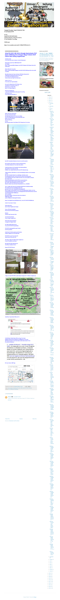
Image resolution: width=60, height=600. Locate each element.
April (51, 566)
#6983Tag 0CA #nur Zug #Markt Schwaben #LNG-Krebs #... (52, 137)
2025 (50, 98)
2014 (50, 586)
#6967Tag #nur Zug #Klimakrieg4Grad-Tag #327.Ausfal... (52, 290)
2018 (50, 579)
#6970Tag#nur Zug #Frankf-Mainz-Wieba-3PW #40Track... (52, 237)
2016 (50, 583)
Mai (50, 564)
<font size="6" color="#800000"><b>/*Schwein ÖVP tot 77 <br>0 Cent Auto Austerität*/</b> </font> (46, 55)
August (51, 559)
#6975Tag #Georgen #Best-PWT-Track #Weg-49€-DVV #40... (52, 423)
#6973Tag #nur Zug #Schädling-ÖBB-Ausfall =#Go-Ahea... (52, 335)
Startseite (21, 418)
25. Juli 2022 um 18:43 (17, 396)
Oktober (51, 108)
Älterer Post (35, 418)
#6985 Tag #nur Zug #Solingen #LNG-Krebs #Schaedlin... (52, 199)
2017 (50, 581)
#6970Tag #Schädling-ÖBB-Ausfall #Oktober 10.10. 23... (52, 415)
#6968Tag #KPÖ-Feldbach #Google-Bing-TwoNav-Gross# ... (52, 471)
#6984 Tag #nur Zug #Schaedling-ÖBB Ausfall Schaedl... (52, 214)
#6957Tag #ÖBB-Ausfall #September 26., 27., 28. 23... (52, 539)
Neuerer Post (7, 418)
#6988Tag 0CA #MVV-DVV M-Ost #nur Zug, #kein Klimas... (51, 146)
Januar (51, 571)
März (51, 567)
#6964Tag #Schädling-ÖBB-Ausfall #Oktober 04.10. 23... (52, 494)
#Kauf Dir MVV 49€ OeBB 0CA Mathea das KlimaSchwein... (52, 122)
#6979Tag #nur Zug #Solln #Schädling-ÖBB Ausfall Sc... (52, 267)
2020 (50, 576)
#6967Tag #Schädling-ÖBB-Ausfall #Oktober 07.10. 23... (52, 464)
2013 (50, 588)
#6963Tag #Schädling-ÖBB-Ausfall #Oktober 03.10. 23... (52, 509)
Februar (51, 569)
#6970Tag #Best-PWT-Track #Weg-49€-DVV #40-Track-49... (52, 432)
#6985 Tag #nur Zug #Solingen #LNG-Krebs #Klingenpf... (52, 184)
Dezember (51, 103)
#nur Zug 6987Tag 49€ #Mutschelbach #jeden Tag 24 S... (52, 169)
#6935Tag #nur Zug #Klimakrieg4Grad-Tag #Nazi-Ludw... (52, 275)
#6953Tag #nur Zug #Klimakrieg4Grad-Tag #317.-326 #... (52, 328)
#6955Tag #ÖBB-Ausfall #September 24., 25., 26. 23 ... (52, 547)
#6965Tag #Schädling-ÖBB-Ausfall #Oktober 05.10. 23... (52, 486)
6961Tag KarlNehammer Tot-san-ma (52, 553)
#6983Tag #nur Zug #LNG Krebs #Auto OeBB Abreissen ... (52, 229)
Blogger (35, 597)
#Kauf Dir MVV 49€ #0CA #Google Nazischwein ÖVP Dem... (52, 114)
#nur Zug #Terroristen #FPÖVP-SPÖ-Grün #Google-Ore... (52, 298)
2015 (50, 584)
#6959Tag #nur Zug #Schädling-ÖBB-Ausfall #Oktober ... (52, 320)
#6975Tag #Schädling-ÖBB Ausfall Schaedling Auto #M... (52, 343)
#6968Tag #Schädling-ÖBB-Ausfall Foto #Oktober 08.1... (52, 449)
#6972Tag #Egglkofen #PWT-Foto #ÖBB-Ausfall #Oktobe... (52, 391)
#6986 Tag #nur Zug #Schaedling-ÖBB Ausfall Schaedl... (52, 177)
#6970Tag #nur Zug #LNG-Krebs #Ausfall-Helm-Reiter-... (52, 220)
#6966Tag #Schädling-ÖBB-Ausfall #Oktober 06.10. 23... (52, 479)
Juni (50, 562)
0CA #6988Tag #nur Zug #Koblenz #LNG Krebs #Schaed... (52, 161)
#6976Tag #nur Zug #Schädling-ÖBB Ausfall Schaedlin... (52, 313)
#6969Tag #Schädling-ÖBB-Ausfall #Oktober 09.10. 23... (52, 456)
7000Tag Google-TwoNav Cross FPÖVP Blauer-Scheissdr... (52, 441)
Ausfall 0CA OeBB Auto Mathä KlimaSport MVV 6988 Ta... (52, 130)
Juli (50, 561)
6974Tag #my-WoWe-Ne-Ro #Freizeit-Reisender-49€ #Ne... (52, 376)
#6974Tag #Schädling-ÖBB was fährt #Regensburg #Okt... (52, 360)
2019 (50, 578)
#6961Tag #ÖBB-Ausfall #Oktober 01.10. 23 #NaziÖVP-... (52, 532)
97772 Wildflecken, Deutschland (13, 389)
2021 (50, 574)
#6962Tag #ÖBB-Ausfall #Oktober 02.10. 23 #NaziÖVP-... (52, 517)
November (51, 106)
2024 (50, 100)
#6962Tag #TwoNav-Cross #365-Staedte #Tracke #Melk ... (52, 524)
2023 (50, 102)
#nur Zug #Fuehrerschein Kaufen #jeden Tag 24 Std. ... (52, 191)
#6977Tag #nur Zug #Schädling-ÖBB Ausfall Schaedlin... (52, 305)
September (51, 556)
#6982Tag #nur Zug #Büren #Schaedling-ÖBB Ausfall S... (52, 252)
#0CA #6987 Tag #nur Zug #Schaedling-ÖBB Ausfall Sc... (52, 153)
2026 (50, 97)
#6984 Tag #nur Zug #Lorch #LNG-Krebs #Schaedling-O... (52, 206)
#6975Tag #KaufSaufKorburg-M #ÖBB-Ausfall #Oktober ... (52, 407)
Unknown (9, 396)
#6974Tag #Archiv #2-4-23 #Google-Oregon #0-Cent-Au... (52, 367)
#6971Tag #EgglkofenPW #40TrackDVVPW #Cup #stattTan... (52, 399)
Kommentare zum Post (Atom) (14, 420)
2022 (50, 573)
